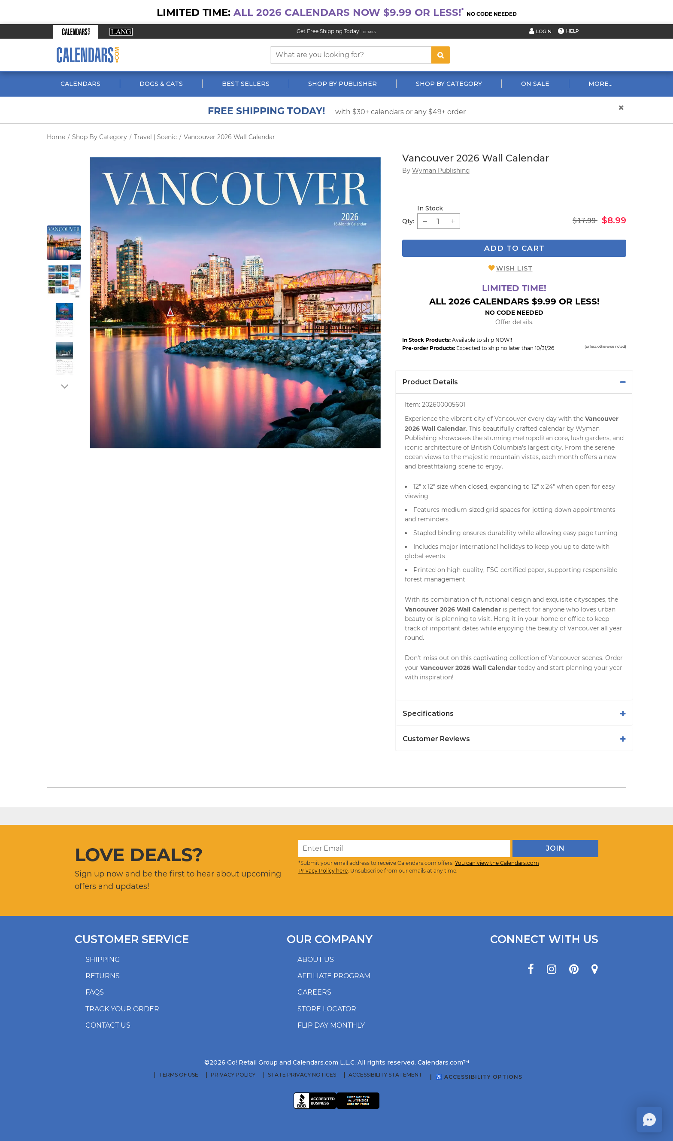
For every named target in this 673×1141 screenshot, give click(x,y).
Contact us (107, 1025)
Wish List (514, 268)
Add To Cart (514, 248)
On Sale (535, 84)
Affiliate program (333, 976)
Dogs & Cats (161, 84)
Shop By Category (449, 84)
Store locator (326, 1009)
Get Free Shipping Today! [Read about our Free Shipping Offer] (329, 31)
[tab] (514, 382)
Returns (102, 976)
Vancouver (583, 628)
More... (600, 84)
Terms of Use (178, 1075)
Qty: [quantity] (408, 221)
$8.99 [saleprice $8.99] (614, 220)
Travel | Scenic (155, 137)
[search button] (440, 55)
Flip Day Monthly (331, 1025)
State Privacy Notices (302, 1075)
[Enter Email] (404, 848)
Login (544, 31)
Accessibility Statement (385, 1075)
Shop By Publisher (342, 84)
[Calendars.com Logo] (87, 55)
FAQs (94, 992)
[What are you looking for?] (350, 55)
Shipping (102, 959)
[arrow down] (64, 386)
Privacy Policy (233, 1075)
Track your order (122, 1009)
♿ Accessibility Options (479, 1077)
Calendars (80, 84)
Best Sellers (246, 84)
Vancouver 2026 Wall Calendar (229, 137)
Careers (314, 992)
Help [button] (572, 31)
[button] (75, 32)
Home (56, 137)
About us (315, 959)
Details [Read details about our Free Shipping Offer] (369, 32)
